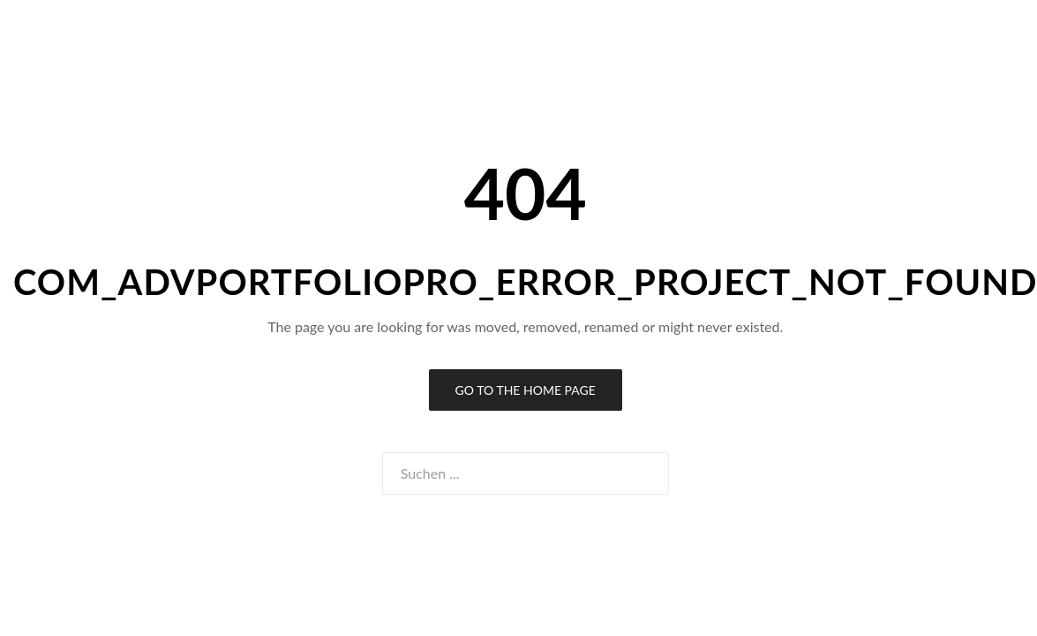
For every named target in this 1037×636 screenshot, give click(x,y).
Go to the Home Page (525, 390)
